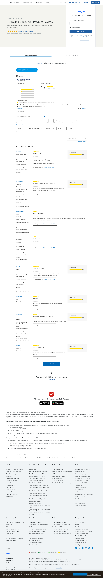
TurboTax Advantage (57, 480)
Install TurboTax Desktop (58, 476)
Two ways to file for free (12, 531)
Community (9, 536)
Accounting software (80, 522)
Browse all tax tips (79, 471)
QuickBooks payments (81, 527)
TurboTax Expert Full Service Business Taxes (39, 488)
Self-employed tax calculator (36, 533)
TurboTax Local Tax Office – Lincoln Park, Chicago (39, 513)
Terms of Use (59, 568)
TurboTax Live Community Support (15, 522)
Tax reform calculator (34, 545)
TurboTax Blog (10, 487)
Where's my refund (11, 527)
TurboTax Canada (10, 489)
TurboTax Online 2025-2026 (13, 471)
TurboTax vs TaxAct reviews (59, 531)
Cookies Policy (31, 572)
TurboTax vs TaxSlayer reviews (60, 529)
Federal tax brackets (80, 503)
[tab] (31, 55)
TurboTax (39, 63)
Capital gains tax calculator (36, 538)
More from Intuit (79, 538)
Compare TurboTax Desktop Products (62, 471)
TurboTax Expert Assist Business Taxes (39, 491)
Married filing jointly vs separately (84, 474)
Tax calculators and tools (35, 522)
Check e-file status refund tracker (37, 529)
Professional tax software (81, 529)
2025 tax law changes (80, 505)
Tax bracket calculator (34, 527)
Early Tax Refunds (10, 496)
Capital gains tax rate (80, 487)
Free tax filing (32, 469)
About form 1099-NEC (81, 483)
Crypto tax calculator (34, 536)
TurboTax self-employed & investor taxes (39, 474)
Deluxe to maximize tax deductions (38, 471)
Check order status (57, 478)
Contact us (9, 524)
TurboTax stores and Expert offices (38, 499)
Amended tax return (80, 485)
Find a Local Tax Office (35, 503)
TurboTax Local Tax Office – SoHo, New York (39, 506)
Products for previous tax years (14, 492)
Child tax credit (79, 498)
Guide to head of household (82, 476)
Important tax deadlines (81, 501)
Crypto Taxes (9, 483)
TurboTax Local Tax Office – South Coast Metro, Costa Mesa (39, 509)
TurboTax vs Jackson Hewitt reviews (61, 533)
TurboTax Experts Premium (36, 480)
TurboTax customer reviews (59, 522)
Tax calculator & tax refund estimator (38, 524)
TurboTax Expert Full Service (36, 483)
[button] (60, 2)
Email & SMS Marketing (81, 540)
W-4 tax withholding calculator (37, 531)
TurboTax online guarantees (13, 474)
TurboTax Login (10, 533)
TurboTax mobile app (12, 494)
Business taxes (28, 3)
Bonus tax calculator (34, 540)
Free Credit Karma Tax (81, 536)
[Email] (81, 23)
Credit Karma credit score (81, 533)
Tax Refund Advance (11, 480)
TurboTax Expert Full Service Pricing (38, 485)
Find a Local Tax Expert (35, 501)
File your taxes (15, 3)
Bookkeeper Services (80, 542)
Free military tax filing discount (37, 476)
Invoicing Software (80, 545)
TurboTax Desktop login (58, 469)
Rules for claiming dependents (83, 478)
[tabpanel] (51, 211)
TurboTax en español (11, 498)
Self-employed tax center (12, 478)
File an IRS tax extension (12, 529)
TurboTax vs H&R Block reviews (60, 527)
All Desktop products (57, 474)
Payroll (77, 524)
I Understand (80, 574)
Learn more (81, 17)
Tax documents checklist (35, 542)
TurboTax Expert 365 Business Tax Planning (38, 496)
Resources (40, 3)
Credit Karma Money (11, 485)
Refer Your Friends (11, 540)
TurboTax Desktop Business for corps (61, 483)
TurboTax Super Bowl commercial (61, 524)
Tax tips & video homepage (82, 469)
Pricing (48, 2)
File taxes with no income (81, 480)
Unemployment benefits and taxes (84, 494)
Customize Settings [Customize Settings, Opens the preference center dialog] (94, 574)
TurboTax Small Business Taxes (37, 493)
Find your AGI (79, 492)
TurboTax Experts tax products (37, 478)
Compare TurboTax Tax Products (14, 469)
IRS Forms (9, 476)
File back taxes (79, 489)
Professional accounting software (83, 531)
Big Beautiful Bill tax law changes (14, 538)
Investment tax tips (80, 496)
